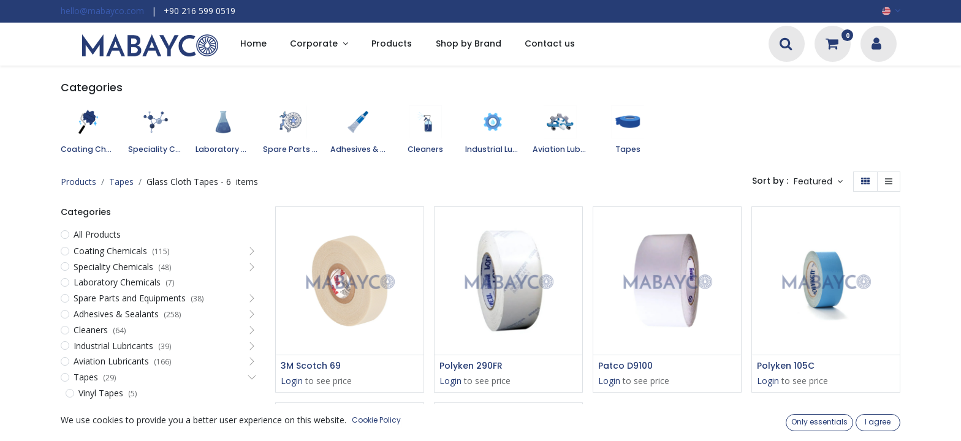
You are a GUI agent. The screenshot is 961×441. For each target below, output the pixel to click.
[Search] (786, 45)
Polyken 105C (786, 366)
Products (78, 181)
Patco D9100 (625, 366)
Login (292, 380)
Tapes (121, 181)
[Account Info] (876, 45)
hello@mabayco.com (102, 11)
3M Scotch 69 (311, 366)
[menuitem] (253, 44)
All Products (97, 234)
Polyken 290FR (471, 366)
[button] (818, 182)
